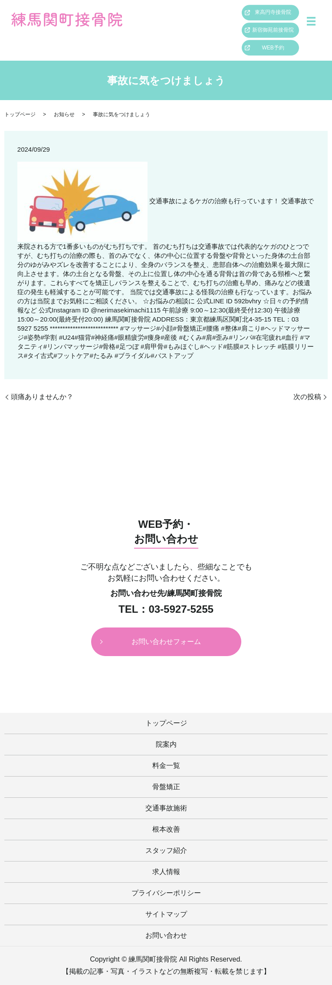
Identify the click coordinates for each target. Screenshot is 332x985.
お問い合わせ (166, 935)
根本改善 (166, 829)
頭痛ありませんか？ (42, 396)
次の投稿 (307, 396)
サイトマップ (166, 914)
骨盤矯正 (166, 786)
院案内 (166, 744)
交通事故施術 (166, 808)
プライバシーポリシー (166, 893)
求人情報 (166, 871)
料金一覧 (166, 765)
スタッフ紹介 (166, 850)
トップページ (20, 114)
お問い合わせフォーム (166, 641)
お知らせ (64, 114)
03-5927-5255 (180, 609)
